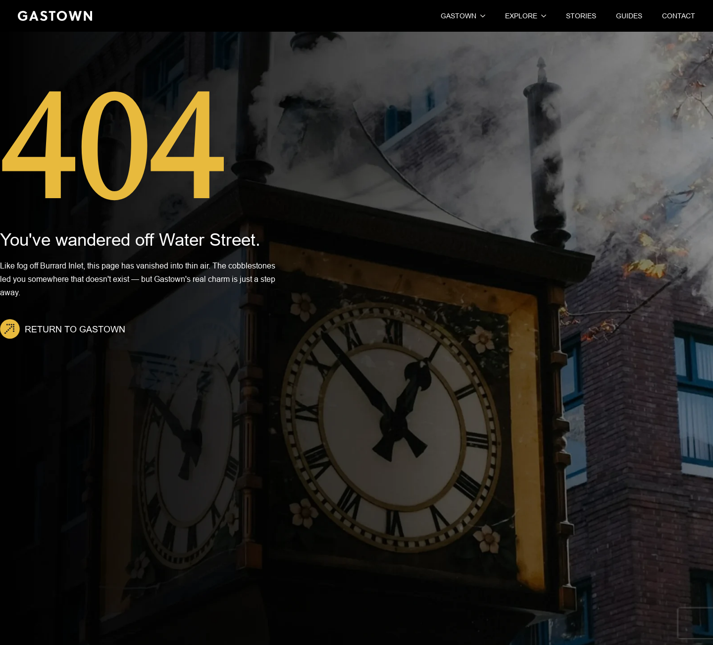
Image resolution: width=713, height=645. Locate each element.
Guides (629, 16)
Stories (581, 16)
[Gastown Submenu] (480, 16)
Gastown (458, 16)
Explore (521, 16)
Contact (678, 16)
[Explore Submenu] (541, 16)
